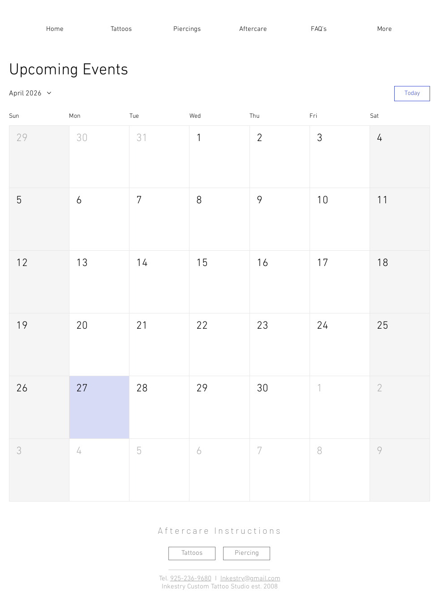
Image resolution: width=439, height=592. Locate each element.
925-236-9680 (190, 579)
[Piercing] (246, 553)
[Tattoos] (191, 553)
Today (412, 93)
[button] (121, 25)
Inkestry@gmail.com (250, 579)
